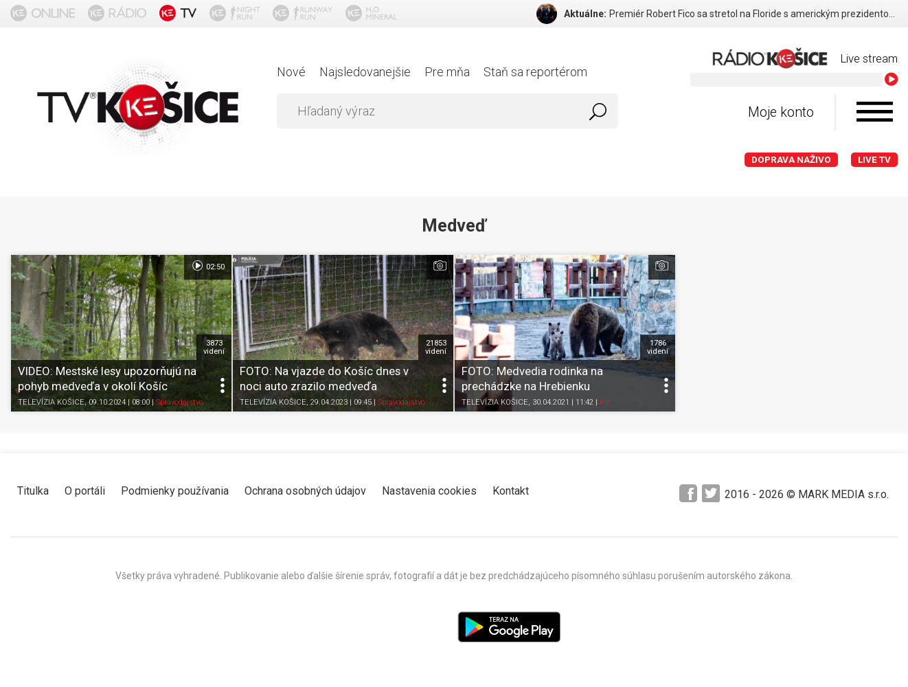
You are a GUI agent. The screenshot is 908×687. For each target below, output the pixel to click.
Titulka (33, 490)
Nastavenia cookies (429, 490)
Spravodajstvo (179, 402)
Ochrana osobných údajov (305, 490)
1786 (657, 347)
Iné (605, 402)
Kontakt (510, 490)
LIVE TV (874, 160)
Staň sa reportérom (535, 72)
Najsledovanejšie (365, 72)
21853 (435, 347)
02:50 (208, 265)
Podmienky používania (175, 490)
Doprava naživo (791, 160)
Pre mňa (447, 72)
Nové (291, 72)
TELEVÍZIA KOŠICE (51, 402)
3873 (214, 347)
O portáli (85, 490)
